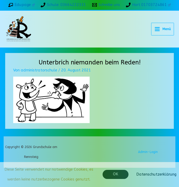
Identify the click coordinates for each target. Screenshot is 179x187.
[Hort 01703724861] (148, 5)
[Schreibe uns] (106, 5)
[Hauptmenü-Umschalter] (163, 33)
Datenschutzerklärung (156, 174)
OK (115, 174)
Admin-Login (148, 160)
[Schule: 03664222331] (63, 5)
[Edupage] (21, 5)
